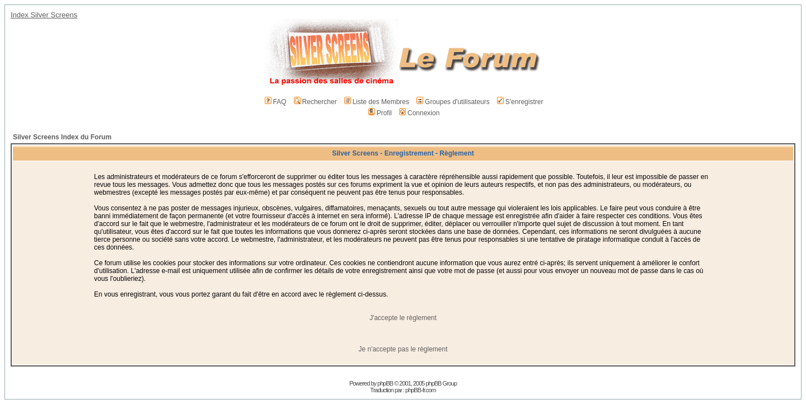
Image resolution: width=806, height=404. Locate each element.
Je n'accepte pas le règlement (402, 349)
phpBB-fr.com (420, 390)
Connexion (419, 113)
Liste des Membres (376, 102)
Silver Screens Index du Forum (62, 137)
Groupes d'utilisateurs (453, 102)
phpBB (385, 383)
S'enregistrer (520, 102)
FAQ (276, 102)
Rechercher (315, 102)
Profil (380, 113)
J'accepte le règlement (403, 318)
